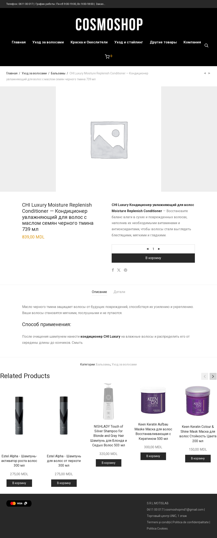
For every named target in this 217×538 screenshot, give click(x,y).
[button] (213, 376)
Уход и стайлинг (128, 42)
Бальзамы (58, 73)
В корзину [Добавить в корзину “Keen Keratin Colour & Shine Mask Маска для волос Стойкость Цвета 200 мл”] (198, 458)
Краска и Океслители (89, 42)
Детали (119, 292)
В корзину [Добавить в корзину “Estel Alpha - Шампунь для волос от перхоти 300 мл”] (64, 483)
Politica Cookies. (157, 528)
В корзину (153, 258)
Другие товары (163, 42)
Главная (19, 42)
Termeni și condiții (159, 522)
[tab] (99, 292)
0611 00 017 (26, 3)
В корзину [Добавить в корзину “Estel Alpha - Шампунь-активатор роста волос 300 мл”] (19, 483)
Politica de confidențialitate (191, 522)
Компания (192, 42)
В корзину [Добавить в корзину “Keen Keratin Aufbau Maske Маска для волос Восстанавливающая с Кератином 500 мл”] (153, 456)
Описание (99, 292)
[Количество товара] (153, 249)
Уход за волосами (48, 42)
